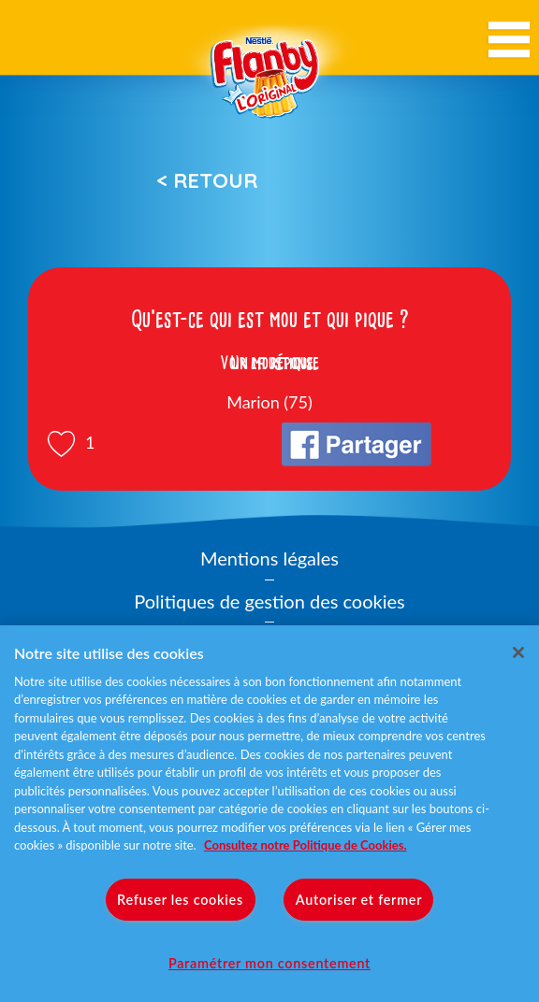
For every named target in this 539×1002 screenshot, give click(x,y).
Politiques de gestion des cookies (269, 601)
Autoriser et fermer (359, 900)
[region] (269, 813)
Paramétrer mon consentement (269, 963)
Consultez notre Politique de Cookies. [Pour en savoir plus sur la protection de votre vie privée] (305, 844)
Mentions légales (269, 558)
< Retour (206, 180)
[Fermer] (518, 652)
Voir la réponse (269, 362)
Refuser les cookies (180, 900)
